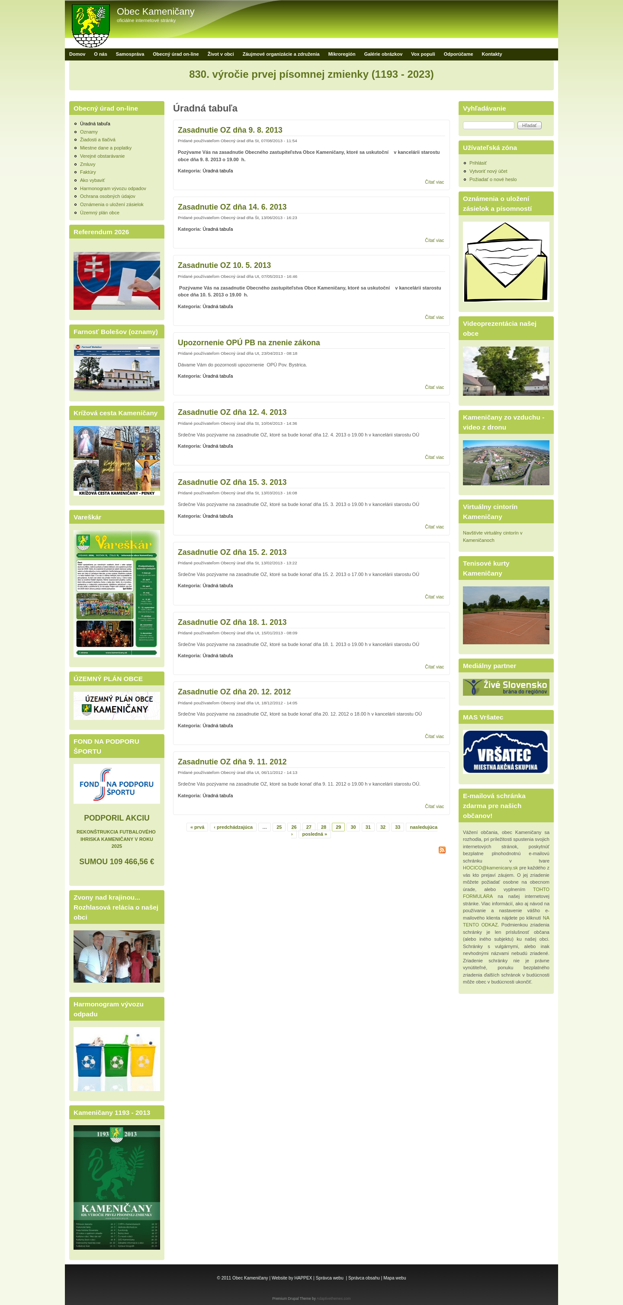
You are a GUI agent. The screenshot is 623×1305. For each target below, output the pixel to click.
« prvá (197, 827)
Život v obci (221, 54)
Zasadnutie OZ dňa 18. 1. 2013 (232, 622)
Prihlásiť (478, 163)
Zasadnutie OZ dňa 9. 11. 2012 (232, 762)
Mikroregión (342, 54)
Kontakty (492, 54)
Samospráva (130, 54)
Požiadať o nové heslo (493, 179)
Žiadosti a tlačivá (98, 139)
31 (368, 827)
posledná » (314, 834)
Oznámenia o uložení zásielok (112, 204)
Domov (77, 54)
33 (397, 827)
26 (293, 827)
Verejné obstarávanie (102, 156)
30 (353, 827)
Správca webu (330, 1278)
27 (309, 827)
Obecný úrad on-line (176, 54)
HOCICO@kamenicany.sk (490, 867)
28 (323, 827)
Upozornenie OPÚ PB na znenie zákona (249, 342)
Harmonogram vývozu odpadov (113, 188)
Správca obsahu (364, 1278)
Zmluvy (87, 164)
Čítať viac (434, 182)
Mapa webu (394, 1278)
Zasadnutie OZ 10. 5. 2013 (224, 265)
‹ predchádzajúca (233, 827)
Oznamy (89, 131)
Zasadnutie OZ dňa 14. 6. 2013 (232, 207)
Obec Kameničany (156, 11)
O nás (100, 54)
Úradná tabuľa (217, 170)
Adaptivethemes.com (334, 1298)
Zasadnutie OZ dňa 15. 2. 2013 (232, 552)
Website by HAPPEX (292, 1278)
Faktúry (88, 172)
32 (382, 827)
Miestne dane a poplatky (106, 147)
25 (279, 827)
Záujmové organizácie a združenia (281, 54)
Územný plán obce (99, 212)
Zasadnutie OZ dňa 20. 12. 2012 (234, 692)
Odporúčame (458, 54)
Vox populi (423, 54)
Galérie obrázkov (383, 54)
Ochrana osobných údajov (107, 196)
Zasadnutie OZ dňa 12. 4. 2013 (232, 412)
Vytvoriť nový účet (488, 171)
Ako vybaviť (92, 180)
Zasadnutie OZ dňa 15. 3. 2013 (232, 482)
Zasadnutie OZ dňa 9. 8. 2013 (230, 130)
